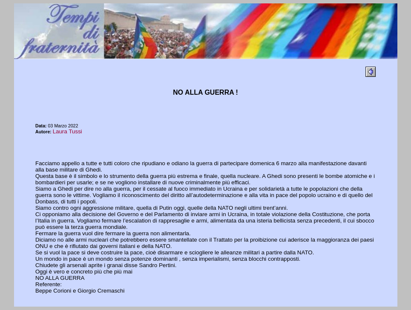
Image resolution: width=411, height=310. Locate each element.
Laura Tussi (67, 131)
